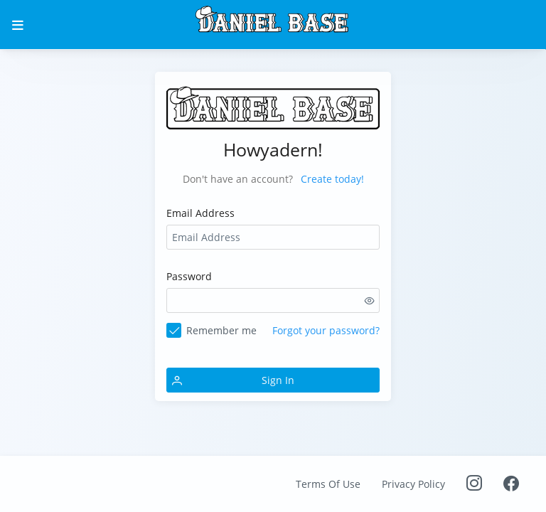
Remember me (221, 330)
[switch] (370, 301)
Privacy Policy (413, 484)
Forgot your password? (326, 330)
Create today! (332, 179)
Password (189, 276)
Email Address (200, 213)
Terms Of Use (328, 484)
